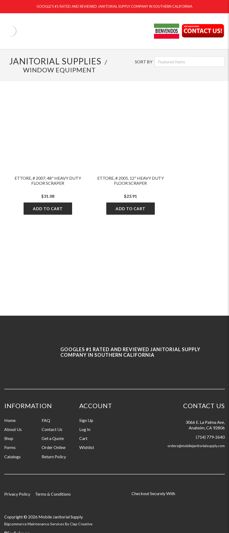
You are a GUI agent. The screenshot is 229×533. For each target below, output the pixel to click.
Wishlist (86, 447)
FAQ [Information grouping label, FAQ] (46, 420)
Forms (10, 447)
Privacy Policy (17, 493)
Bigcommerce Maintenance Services (34, 524)
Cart (83, 438)
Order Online (53, 447)
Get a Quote (53, 438)
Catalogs (12, 456)
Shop (8, 438)
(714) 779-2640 (210, 436)
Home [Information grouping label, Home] (10, 420)
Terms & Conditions (53, 493)
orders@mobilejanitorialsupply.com (196, 445)
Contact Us (52, 429)
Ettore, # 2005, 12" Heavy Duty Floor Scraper (130, 180)
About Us (13, 429)
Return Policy (54, 456)
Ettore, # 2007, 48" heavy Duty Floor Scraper (48, 180)
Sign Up (86, 420)
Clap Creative (81, 524)
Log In (84, 429)
